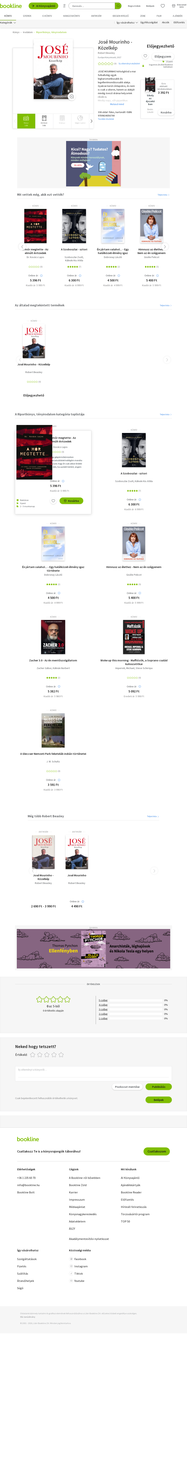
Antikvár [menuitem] (96, 15)
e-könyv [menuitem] (47, 15)
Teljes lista (164, 195)
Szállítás (22, 1274)
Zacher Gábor (44, 668)
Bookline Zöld (78, 1186)
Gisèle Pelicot (151, 257)
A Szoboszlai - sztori (74, 250)
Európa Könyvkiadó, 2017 (109, 58)
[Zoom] (72, 97)
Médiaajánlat (77, 1207)
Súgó (20, 1289)
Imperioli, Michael (124, 668)
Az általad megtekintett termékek (39, 306)
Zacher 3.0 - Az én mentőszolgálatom (53, 661)
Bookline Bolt (26, 1193)
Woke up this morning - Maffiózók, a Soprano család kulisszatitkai (133, 662)
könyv (35, 206)
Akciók (165, 23)
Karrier (73, 1193)
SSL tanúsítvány (27, 1317)
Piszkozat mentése (127, 1087)
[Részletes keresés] (64, 6)
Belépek (159, 1100)
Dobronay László (113, 257)
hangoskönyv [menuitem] (71, 15)
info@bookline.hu (28, 1186)
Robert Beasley (33, 372)
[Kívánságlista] (163, 6)
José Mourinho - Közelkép (33, 365)
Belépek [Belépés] (150, 6)
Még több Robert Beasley (46, 817)
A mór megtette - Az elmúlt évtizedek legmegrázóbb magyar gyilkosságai (35, 251)
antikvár (43, 832)
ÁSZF (72, 1229)
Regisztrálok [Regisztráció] (134, 6)
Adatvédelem (77, 1222)
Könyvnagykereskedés (83, 1215)
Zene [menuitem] (143, 15)
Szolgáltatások (27, 1260)
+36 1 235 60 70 (26, 1178)
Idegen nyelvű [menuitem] (121, 15)
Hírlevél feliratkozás (134, 1207)
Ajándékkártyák (130, 1186)
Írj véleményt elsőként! (129, 64)
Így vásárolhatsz (126, 23)
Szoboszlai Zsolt (74, 257)
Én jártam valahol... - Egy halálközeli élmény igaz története (113, 251)
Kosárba (166, 113)
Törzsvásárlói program (135, 1215)
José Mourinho (76, 876)
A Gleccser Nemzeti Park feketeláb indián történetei (53, 754)
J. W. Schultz (53, 762)
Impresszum (77, 1200)
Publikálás (158, 1087)
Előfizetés (179, 23)
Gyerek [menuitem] (27, 15)
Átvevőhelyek (25, 1281)
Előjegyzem (163, 57)
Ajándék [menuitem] (178, 15)
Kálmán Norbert (61, 668)
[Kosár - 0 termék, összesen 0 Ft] (179, 6)
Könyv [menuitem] (8, 15)
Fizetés (21, 1267)
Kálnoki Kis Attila (74, 261)
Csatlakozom (157, 1152)
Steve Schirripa (144, 668)
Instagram (78, 1267)
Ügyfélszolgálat (149, 23)
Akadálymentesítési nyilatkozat (89, 1239)
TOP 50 (125, 1222)
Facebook (77, 1260)
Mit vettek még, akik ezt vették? (40, 195)
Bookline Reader (131, 1193)
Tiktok (76, 1274)
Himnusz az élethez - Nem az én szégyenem (152, 251)
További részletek (106, 119)
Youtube (76, 1281)
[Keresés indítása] (118, 6)
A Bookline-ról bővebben (84, 1178)
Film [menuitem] (159, 15)
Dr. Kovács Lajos (35, 257)
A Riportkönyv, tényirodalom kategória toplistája (49, 415)
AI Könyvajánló (43, 6)
